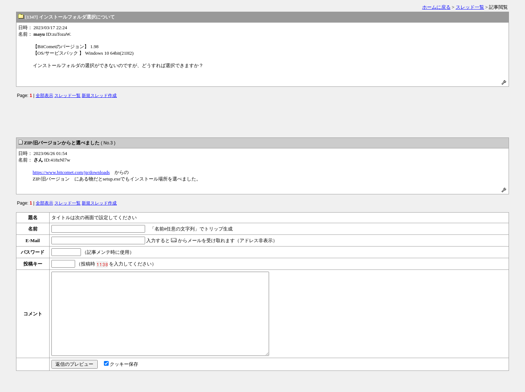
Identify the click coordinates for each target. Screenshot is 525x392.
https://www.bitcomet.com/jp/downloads (71, 172)
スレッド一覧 (470, 7)
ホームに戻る (436, 7)
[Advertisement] (262, 116)
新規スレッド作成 (99, 95)
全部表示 (44, 95)
